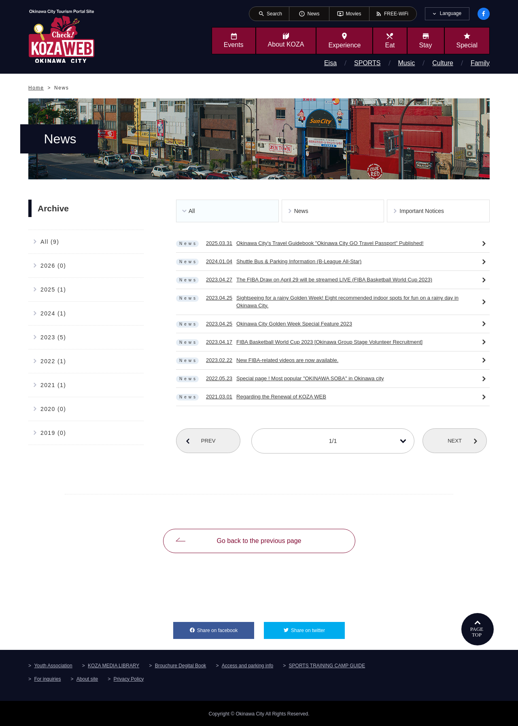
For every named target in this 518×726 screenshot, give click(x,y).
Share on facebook (225, 627)
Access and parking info (247, 665)
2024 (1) (53, 313)
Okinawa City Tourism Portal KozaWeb (61, 36)
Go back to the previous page (259, 540)
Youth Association (53, 665)
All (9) (49, 241)
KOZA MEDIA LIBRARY (113, 665)
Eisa (330, 63)
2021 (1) (53, 385)
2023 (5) (53, 337)
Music (406, 63)
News (301, 211)
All (192, 211)
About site (87, 678)
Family (480, 63)
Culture (442, 63)
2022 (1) (53, 361)
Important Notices (421, 211)
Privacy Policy (129, 678)
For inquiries (47, 678)
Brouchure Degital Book (180, 665)
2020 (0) (53, 409)
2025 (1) (53, 289)
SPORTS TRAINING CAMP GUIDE (327, 665)
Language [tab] (450, 13)
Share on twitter (318, 627)
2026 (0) (53, 265)
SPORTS (367, 63)
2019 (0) (53, 433)
